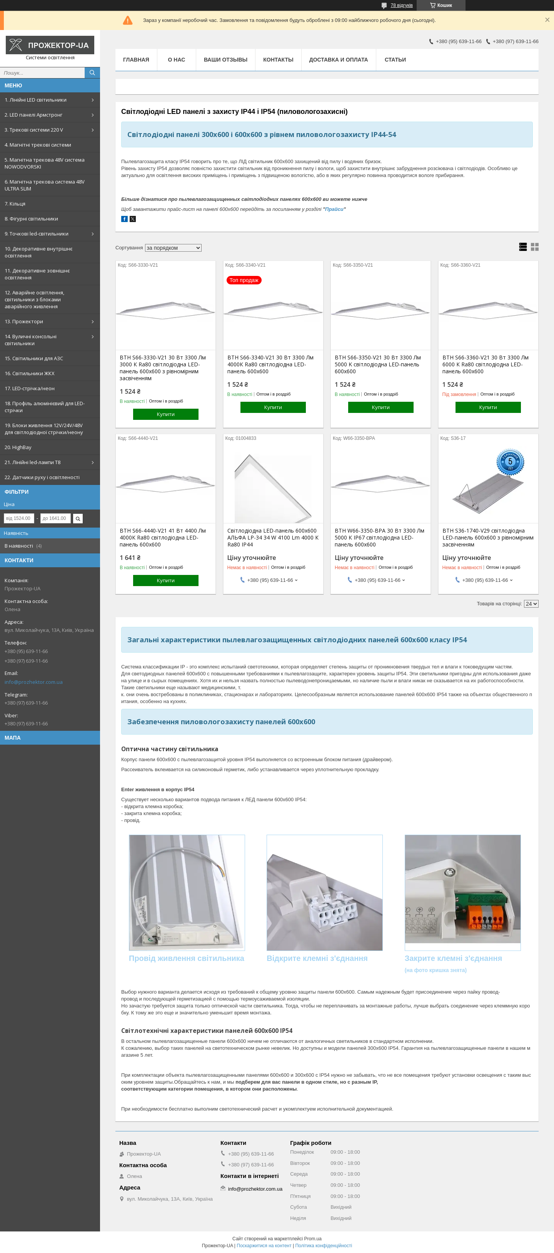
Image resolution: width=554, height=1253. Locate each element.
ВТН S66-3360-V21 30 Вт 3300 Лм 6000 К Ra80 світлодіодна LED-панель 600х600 (485, 364)
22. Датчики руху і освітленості (42, 477)
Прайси (334, 209)
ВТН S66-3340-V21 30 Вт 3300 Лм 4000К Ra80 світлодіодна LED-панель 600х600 (270, 364)
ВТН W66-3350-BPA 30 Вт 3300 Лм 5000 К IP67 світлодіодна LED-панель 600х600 (379, 537)
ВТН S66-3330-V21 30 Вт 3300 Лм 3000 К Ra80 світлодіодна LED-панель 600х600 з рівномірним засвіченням (163, 368)
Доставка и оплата (338, 60)
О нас (176, 60)
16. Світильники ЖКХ (30, 373)
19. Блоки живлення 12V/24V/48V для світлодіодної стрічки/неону (44, 429)
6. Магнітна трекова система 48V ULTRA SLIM (45, 185)
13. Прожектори (24, 321)
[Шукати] (92, 73)
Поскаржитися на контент (264, 1245)
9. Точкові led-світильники (36, 233)
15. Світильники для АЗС (34, 358)
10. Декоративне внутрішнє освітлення (38, 252)
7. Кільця (15, 203)
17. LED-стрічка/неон (30, 388)
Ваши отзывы (225, 60)
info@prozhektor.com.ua (34, 681)
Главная (136, 60)
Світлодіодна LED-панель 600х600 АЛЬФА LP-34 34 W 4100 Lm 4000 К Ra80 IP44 (273, 537)
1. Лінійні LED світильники (36, 99)
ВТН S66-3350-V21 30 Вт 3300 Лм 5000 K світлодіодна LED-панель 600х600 (378, 364)
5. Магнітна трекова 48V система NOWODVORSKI (45, 163)
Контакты (278, 60)
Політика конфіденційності (323, 1245)
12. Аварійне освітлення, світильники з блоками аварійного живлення (34, 299)
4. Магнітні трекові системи (38, 144)
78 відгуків (402, 5)
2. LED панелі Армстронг (33, 114)
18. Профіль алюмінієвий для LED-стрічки (45, 407)
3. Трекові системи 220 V (34, 129)
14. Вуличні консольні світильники (31, 340)
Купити (166, 414)
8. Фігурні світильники (31, 218)
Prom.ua (313, 1238)
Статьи (395, 60)
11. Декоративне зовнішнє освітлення (37, 274)
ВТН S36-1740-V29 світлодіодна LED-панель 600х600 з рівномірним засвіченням (488, 537)
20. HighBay (18, 447)
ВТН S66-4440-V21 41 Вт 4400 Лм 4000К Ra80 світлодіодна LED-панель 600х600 (163, 537)
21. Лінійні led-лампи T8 (32, 462)
